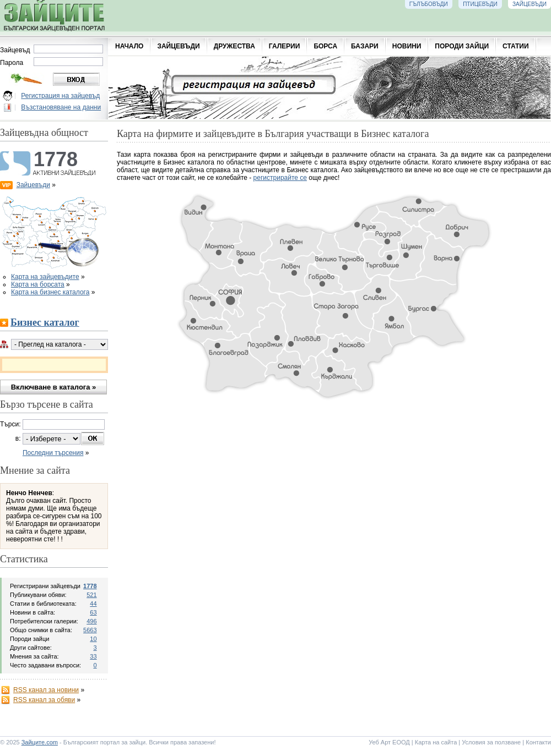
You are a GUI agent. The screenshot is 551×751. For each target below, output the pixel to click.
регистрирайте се (280, 178)
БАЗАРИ (365, 46)
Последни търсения (53, 453)
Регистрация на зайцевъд (60, 96)
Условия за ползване (491, 742)
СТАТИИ (516, 46)
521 (91, 594)
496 (91, 621)
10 (93, 638)
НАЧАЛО (129, 46)
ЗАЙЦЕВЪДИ (178, 46)
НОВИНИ (407, 46)
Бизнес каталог (44, 322)
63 (93, 612)
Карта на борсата (37, 284)
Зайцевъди (33, 185)
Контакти (538, 742)
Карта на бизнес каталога (50, 292)
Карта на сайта (436, 742)
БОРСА (325, 46)
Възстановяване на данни (61, 107)
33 (93, 656)
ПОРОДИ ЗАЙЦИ (462, 46)
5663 (89, 630)
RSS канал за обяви (44, 700)
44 (93, 603)
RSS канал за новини (46, 690)
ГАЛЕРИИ (284, 46)
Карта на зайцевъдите (45, 277)
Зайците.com (39, 742)
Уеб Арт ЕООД (389, 742)
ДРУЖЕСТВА (234, 46)
